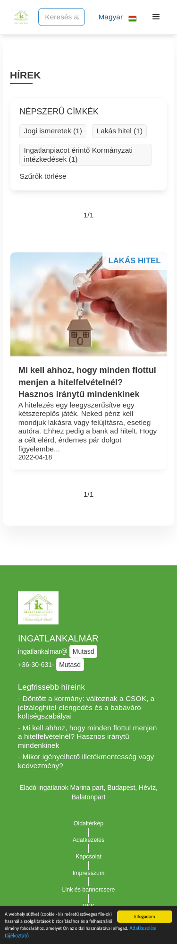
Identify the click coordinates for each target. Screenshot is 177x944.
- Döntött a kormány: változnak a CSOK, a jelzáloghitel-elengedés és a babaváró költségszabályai (86, 707)
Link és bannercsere (88, 889)
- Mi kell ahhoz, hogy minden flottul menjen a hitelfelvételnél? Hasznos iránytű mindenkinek (87, 736)
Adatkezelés (89, 840)
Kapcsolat (88, 856)
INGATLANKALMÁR (58, 638)
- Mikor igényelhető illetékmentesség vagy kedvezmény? (86, 761)
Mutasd (83, 651)
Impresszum (89, 873)
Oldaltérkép (89, 823)
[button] (114, 17)
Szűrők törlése (42, 176)
